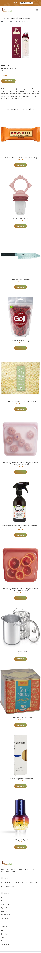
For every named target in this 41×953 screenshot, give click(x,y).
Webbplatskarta (6, 944)
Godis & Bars (5, 904)
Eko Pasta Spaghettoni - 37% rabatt (20, 779)
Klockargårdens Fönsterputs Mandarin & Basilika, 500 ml (20, 527)
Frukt (11, 65)
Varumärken (5, 918)
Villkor (3, 937)
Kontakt (4, 934)
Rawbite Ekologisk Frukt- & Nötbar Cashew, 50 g (20, 158)
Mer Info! (8, 81)
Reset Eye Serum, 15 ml (20, 840)
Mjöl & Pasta (5, 908)
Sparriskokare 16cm (20, 652)
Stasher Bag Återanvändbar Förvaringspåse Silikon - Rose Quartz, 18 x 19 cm (20, 464)
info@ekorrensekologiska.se (10, 886)
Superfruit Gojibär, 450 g (20, 341)
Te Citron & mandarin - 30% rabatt (20, 718)
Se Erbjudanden (26, 3)
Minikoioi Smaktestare (20, 219)
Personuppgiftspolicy (8, 941)
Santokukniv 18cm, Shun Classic (20, 280)
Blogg (3, 930)
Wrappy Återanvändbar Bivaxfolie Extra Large (20, 402)
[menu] (37, 10)
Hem (2, 21)
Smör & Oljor (5, 915)
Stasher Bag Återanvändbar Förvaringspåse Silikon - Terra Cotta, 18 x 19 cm (20, 590)
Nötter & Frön (5, 911)
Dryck (3, 897)
